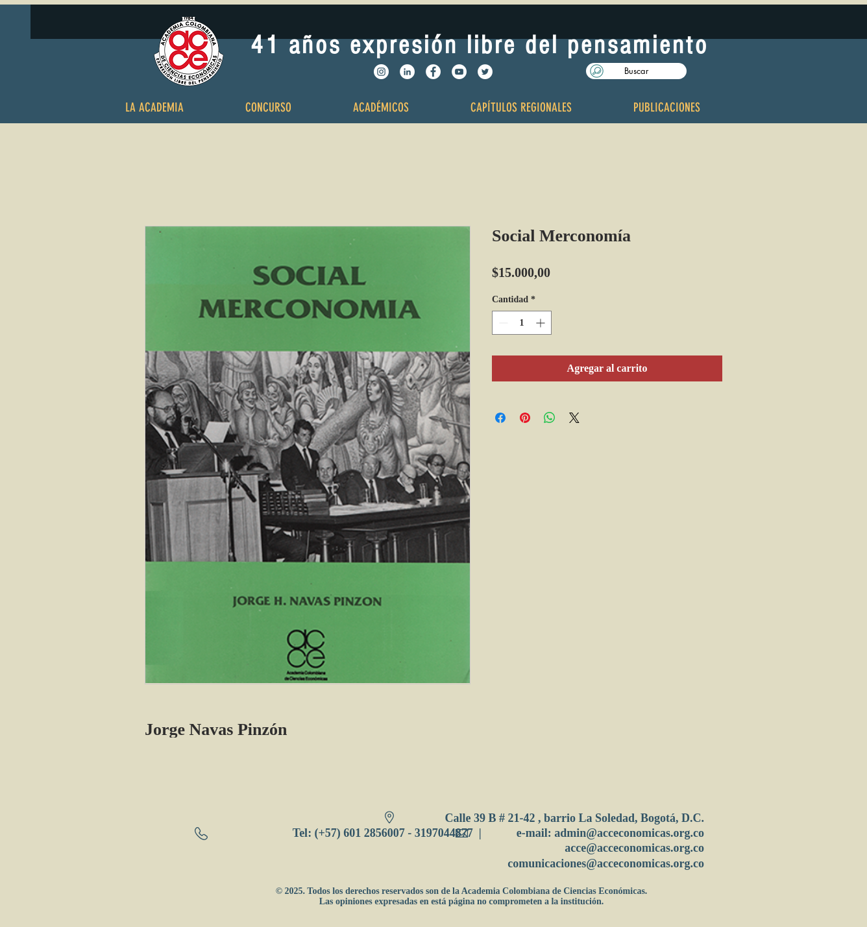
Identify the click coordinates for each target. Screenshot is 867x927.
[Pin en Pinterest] (525, 418)
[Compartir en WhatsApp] (549, 418)
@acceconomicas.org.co (645, 832)
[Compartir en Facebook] (500, 418)
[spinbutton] (521, 322)
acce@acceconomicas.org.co (634, 847)
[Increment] (541, 322)
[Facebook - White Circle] (433, 71)
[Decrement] (502, 322)
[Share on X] (574, 418)
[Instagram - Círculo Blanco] (381, 71)
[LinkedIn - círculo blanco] (407, 71)
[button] (636, 71)
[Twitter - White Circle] (485, 71)
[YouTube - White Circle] (459, 71)
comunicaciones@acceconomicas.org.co (605, 863)
